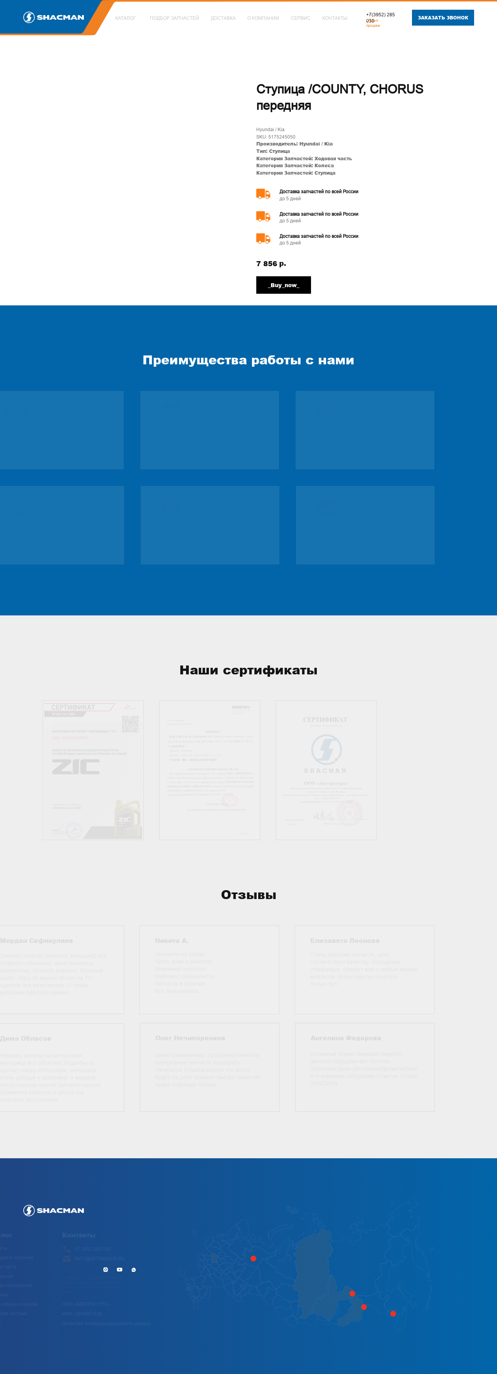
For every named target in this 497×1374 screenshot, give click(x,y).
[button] (443, 18)
